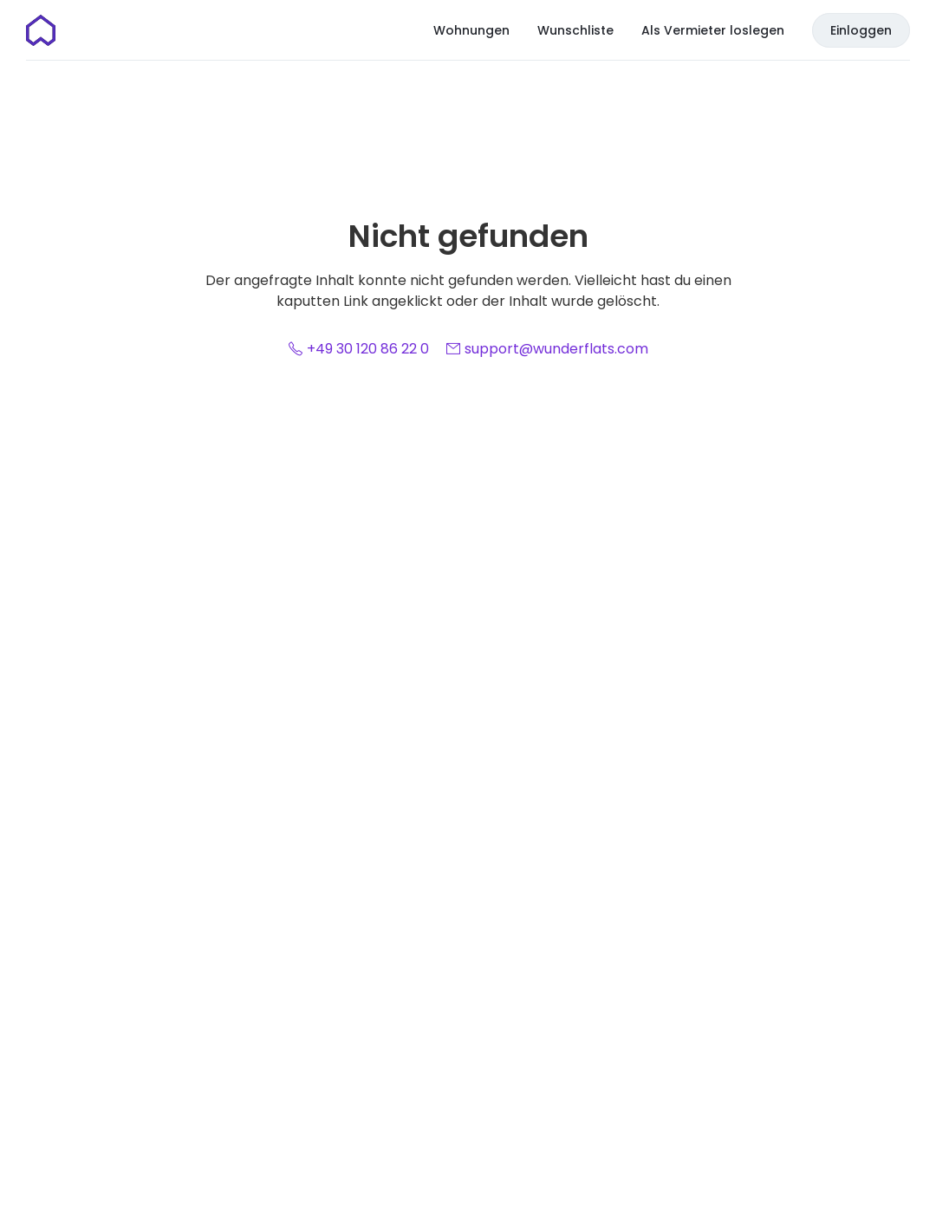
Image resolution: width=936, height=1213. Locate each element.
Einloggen (861, 30)
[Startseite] (40, 30)
